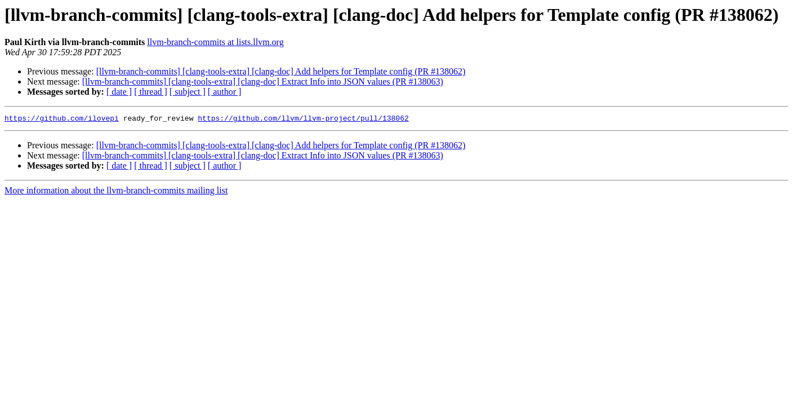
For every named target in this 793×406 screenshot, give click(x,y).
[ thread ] (150, 91)
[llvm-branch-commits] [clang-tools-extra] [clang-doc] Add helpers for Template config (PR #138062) (281, 71)
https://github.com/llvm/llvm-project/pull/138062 (303, 119)
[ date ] (119, 91)
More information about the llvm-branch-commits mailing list (116, 192)
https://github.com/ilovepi (62, 119)
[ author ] (225, 91)
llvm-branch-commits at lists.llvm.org (215, 42)
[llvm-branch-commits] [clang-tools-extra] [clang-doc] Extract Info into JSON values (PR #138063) (262, 81)
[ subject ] (188, 91)
